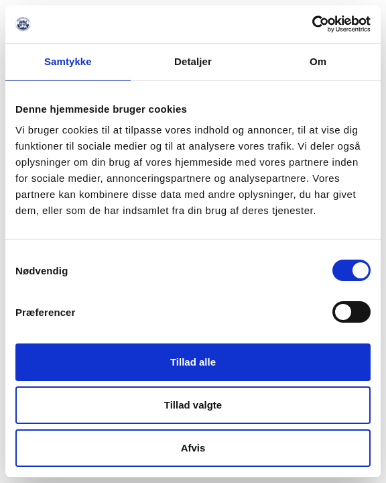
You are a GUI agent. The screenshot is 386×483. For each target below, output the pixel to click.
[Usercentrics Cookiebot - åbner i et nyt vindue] (312, 24)
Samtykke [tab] (68, 61)
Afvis (193, 447)
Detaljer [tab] (193, 61)
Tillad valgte (193, 405)
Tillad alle (193, 362)
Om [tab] (318, 61)
